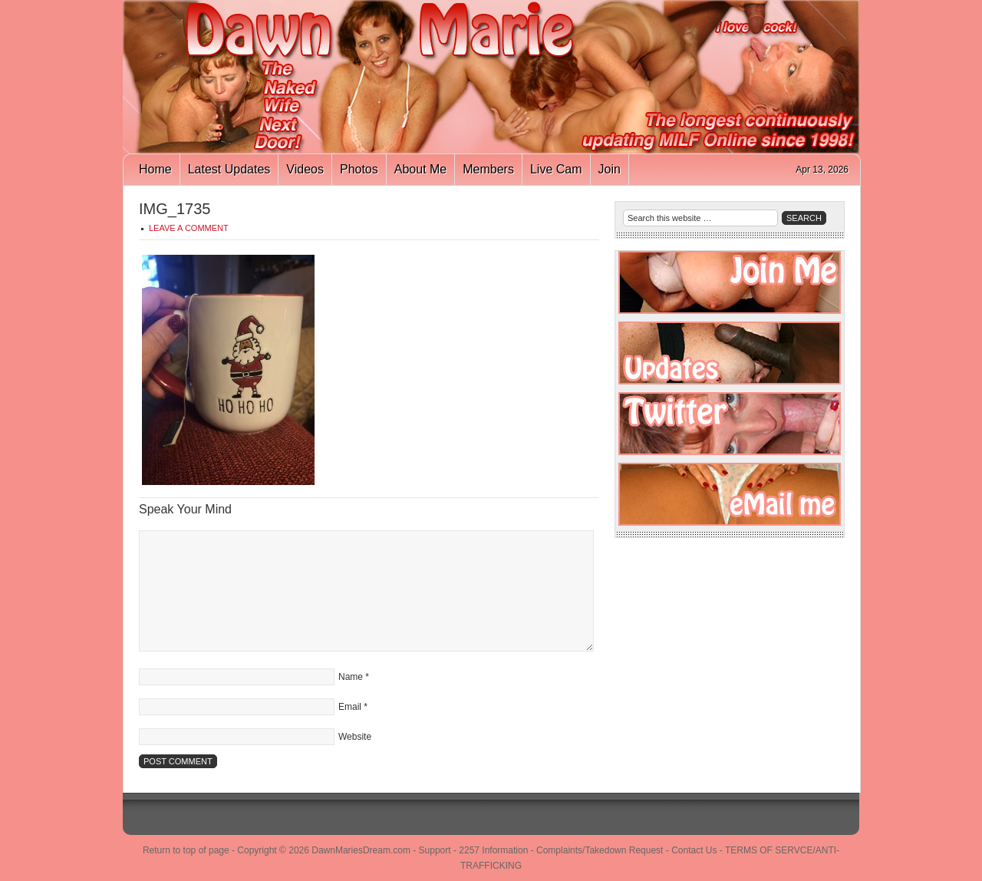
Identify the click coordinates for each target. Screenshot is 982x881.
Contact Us (694, 850)
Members (488, 169)
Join (609, 169)
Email (349, 706)
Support (435, 850)
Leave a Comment (189, 228)
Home (155, 169)
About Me (420, 169)
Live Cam (556, 169)
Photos (359, 169)
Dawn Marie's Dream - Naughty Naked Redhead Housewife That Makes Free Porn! (491, 76)
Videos (305, 169)
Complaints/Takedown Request (599, 850)
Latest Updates (229, 169)
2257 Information (493, 850)
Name (350, 676)
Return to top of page (186, 850)
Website (354, 736)
